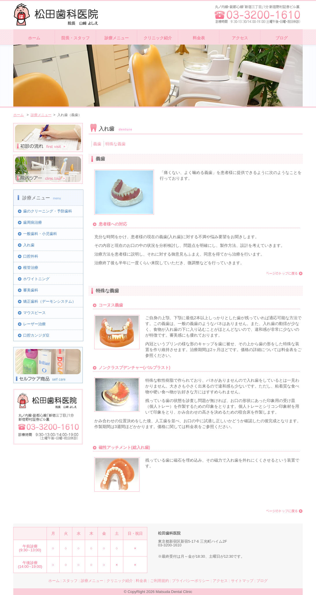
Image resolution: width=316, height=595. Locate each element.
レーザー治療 (34, 324)
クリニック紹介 (158, 38)
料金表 (199, 38)
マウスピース (34, 313)
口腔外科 (30, 256)
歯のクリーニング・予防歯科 (47, 211)
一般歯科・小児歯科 (40, 234)
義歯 (97, 144)
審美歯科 (30, 290)
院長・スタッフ (75, 38)
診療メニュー (116, 38)
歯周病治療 (32, 222)
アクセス (240, 38)
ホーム (34, 38)
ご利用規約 (159, 581)
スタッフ (70, 581)
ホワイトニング (36, 279)
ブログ (281, 38)
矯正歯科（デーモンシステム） (49, 301)
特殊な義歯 (115, 144)
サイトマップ (242, 581)
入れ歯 (28, 245)
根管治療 (30, 267)
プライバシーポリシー (191, 581)
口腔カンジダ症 (36, 335)
